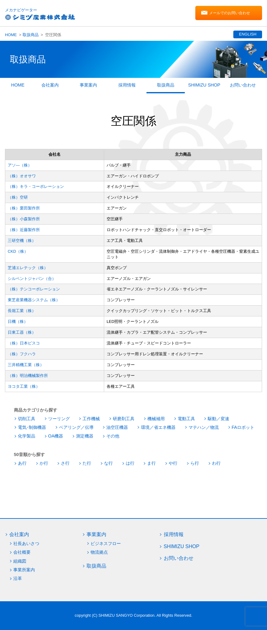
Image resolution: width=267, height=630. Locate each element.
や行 (173, 463)
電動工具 (186, 418)
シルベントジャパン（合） (32, 278)
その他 (112, 435)
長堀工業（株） (22, 310)
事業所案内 (24, 569)
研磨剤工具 (123, 418)
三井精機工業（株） (26, 364)
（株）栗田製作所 (24, 208)
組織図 (19, 561)
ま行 (151, 463)
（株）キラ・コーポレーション (36, 186)
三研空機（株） (22, 240)
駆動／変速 (218, 418)
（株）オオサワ (22, 176)
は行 (130, 463)
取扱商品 (31, 34)
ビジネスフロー (106, 543)
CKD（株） (18, 251)
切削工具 (26, 418)
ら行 (194, 463)
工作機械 (91, 418)
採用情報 (127, 84)
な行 (108, 463)
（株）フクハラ (22, 354)
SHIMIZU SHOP (204, 84)
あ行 (22, 463)
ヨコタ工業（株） (24, 386)
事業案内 (88, 84)
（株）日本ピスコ (24, 343)
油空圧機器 (117, 427)
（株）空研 (18, 197)
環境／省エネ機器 (158, 427)
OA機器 (55, 435)
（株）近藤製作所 (24, 229)
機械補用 (156, 418)
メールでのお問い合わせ (229, 13)
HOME (11, 34)
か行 (44, 463)
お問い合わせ (243, 84)
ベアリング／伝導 (76, 427)
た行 (87, 463)
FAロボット (243, 427)
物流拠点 (99, 552)
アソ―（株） (20, 165)
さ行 (65, 463)
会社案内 (50, 84)
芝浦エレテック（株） (28, 267)
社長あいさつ (26, 543)
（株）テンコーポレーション (34, 289)
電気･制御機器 (32, 427)
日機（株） (18, 321)
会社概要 (22, 552)
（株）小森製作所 (24, 219)
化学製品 (26, 435)
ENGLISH (247, 34)
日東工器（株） (22, 332)
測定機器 (84, 435)
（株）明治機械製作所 (28, 375)
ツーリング (59, 418)
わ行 (216, 463)
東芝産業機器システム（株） (34, 300)
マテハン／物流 (204, 427)
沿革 (17, 578)
